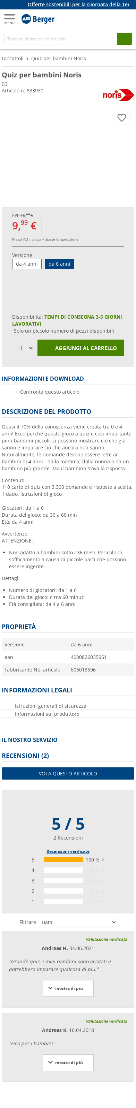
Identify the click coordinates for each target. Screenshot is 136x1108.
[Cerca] (61, 39)
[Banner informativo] (69, 5)
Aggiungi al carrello (81, 348)
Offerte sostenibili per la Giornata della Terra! (82, 4)
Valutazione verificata (106, 939)
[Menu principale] (10, 19)
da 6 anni (59, 263)
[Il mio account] (111, 18)
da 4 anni (27, 263)
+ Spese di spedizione (60, 239)
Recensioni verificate (68, 851)
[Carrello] (125, 18)
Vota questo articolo (68, 773)
